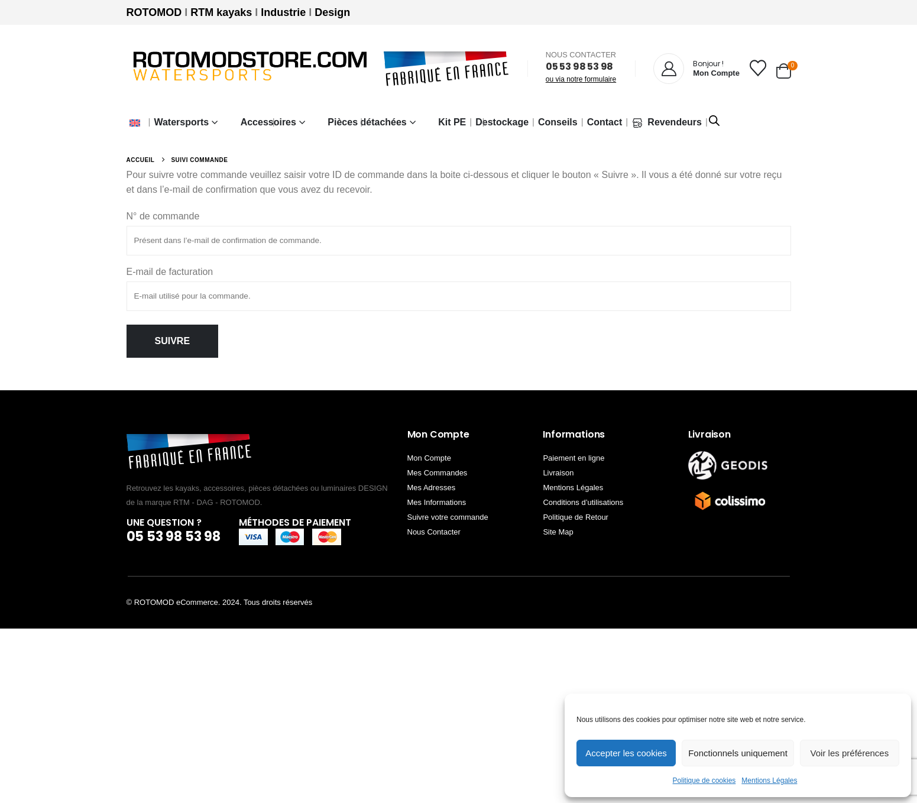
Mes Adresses (431, 487)
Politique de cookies (704, 780)
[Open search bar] (714, 119)
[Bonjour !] (696, 68)
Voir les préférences (850, 753)
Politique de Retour (575, 517)
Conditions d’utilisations (583, 502)
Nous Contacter (434, 531)
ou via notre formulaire (581, 79)
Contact (605, 122)
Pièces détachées (367, 122)
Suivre (172, 341)
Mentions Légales (769, 780)
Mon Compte (429, 458)
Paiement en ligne (573, 458)
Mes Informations (436, 502)
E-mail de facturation (170, 272)
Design (332, 12)
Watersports (181, 122)
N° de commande (163, 216)
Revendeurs (666, 122)
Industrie (283, 12)
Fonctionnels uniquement (738, 753)
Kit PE (452, 122)
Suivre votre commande (447, 517)
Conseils (558, 122)
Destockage (502, 122)
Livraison (558, 472)
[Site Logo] (250, 69)
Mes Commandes (437, 472)
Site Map (558, 531)
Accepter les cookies (626, 753)
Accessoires (268, 122)
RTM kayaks (221, 12)
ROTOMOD (154, 12)
